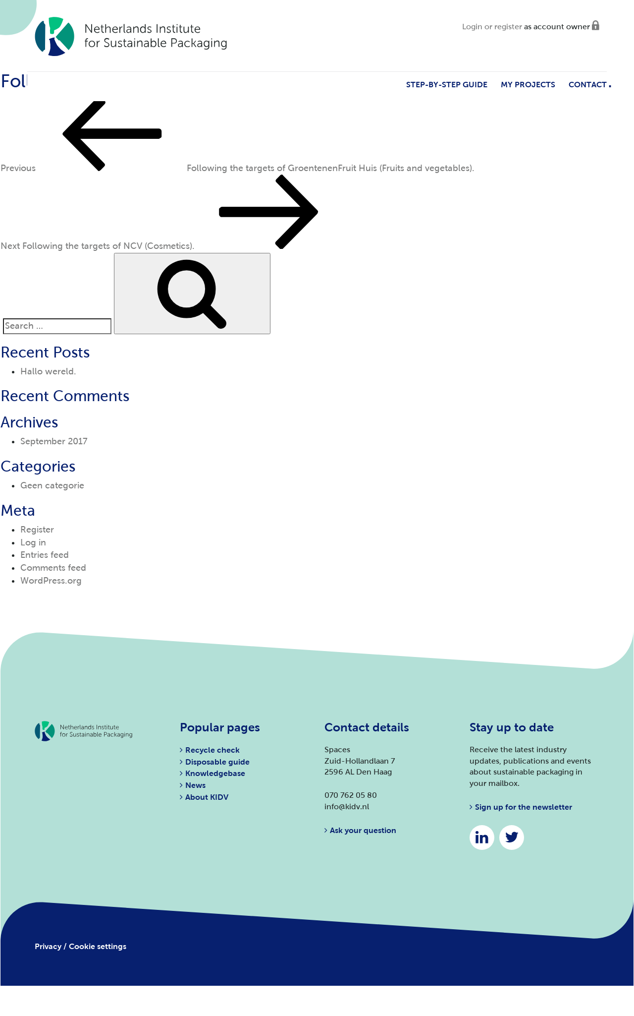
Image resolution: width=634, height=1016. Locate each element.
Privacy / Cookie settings (80, 946)
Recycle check (212, 750)
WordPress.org (51, 581)
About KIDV (206, 797)
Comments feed (53, 568)
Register (37, 530)
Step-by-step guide (446, 84)
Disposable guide (217, 762)
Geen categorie (52, 485)
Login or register (492, 26)
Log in (33, 542)
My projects (528, 84)
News (195, 785)
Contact (588, 84)
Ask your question (363, 830)
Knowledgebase (215, 773)
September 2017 (54, 441)
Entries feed (44, 555)
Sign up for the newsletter (523, 807)
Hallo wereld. (48, 371)
